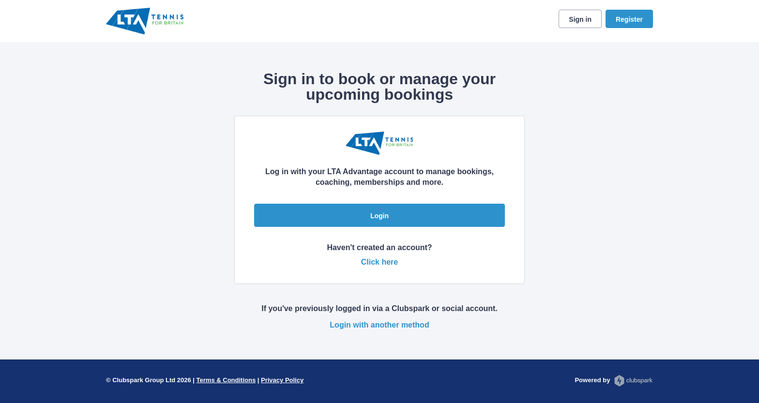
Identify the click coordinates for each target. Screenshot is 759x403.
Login (379, 216)
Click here (379, 262)
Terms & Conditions (226, 380)
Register (629, 19)
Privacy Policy (282, 380)
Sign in (580, 19)
